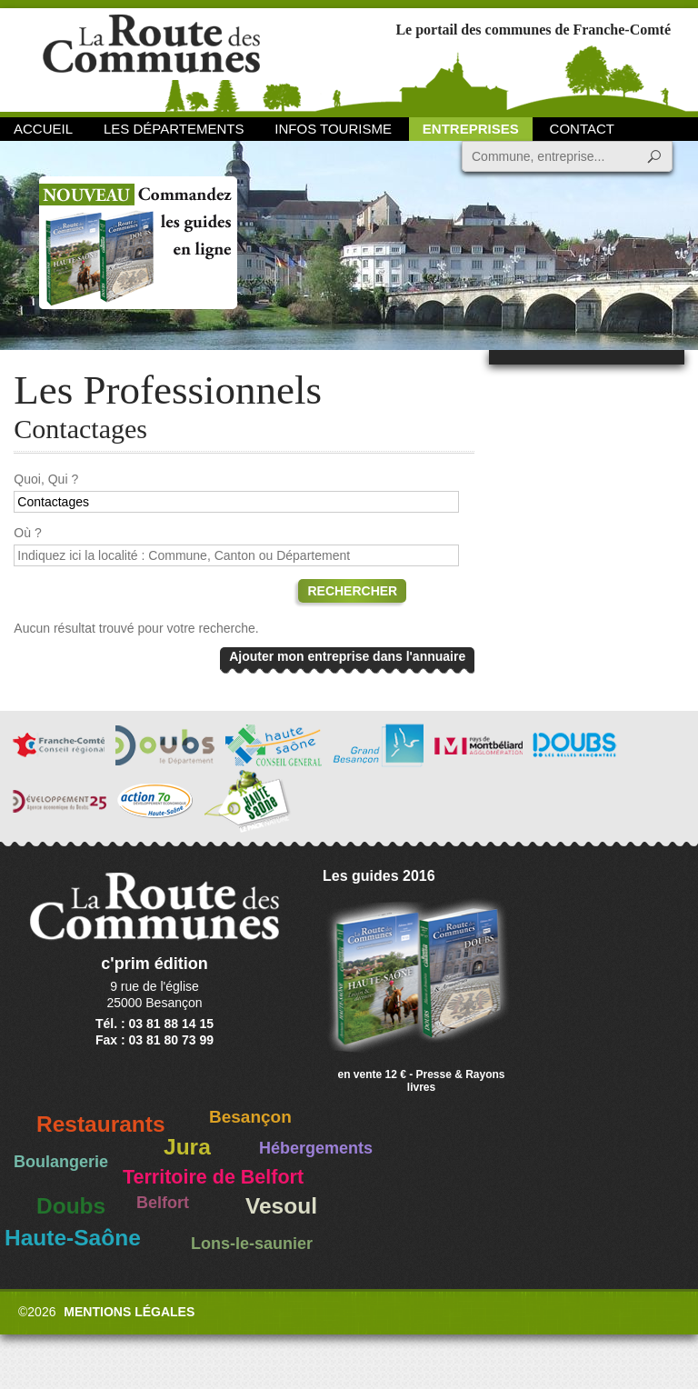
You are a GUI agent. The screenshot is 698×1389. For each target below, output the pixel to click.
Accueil (43, 128)
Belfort (162, 1203)
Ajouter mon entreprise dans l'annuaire (347, 656)
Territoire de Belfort (213, 1177)
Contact (582, 128)
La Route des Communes (151, 58)
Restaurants (100, 1124)
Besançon (250, 1116)
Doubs (70, 1206)
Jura (187, 1146)
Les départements (174, 128)
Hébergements (316, 1148)
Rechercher (352, 591)
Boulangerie (61, 1162)
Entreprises (471, 128)
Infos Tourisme (333, 128)
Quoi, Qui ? (46, 479)
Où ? (27, 532)
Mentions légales (129, 1311)
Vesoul (281, 1206)
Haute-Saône (73, 1237)
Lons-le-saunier (252, 1243)
